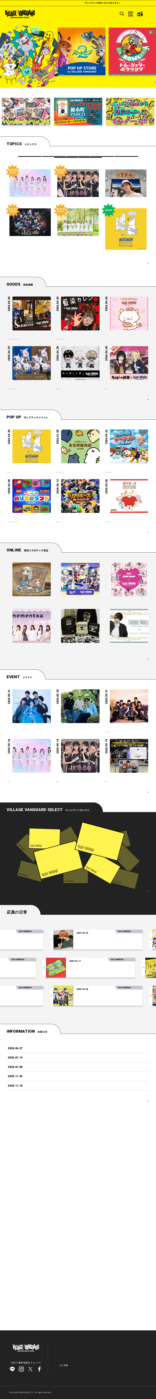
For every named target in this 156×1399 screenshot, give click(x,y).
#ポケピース (113, 631)
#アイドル (127, 885)
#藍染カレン (64, 365)
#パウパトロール (115, 556)
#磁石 (13, 370)
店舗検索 (91, 1354)
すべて (29, 157)
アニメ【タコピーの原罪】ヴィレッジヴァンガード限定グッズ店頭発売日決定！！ (126, 437)
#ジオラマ (15, 638)
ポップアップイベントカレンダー (127, 658)
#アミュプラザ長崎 (18, 386)
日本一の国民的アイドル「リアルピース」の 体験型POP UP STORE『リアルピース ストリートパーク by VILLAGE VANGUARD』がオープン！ (77, 619)
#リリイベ (112, 885)
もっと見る (137, 470)
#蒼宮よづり (16, 443)
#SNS (78, 365)
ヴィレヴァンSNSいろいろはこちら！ (122, 2)
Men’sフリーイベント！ (118, 937)
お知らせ (60, 1362)
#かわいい (80, 566)
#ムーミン (15, 556)
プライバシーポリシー (129, 1362)
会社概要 (93, 1362)
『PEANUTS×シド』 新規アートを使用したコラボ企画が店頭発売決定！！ (77, 782)
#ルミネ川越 (16, 454)
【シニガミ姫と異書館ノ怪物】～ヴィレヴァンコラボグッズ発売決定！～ (28, 731)
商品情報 (54, 157)
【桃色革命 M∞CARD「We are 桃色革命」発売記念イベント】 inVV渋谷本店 (77, 941)
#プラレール (16, 632)
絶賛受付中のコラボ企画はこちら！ (124, 800)
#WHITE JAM (17, 365)
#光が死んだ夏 (65, 447)
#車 (39, 632)
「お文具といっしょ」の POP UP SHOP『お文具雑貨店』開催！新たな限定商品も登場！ (77, 546)
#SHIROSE (34, 365)
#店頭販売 (39, 370)
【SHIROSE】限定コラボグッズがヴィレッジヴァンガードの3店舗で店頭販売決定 (29, 355)
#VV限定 (25, 370)
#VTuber (43, 449)
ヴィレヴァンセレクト (98, 1350)
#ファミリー (64, 566)
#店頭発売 (37, 386)
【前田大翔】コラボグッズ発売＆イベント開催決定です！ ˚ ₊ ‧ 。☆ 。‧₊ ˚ (126, 782)
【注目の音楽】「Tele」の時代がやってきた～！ (112, 1123)
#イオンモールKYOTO (20, 376)
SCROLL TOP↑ (136, 1391)
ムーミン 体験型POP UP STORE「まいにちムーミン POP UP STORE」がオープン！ (28, 546)
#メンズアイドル (132, 944)
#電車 (29, 632)
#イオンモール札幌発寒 (69, 370)
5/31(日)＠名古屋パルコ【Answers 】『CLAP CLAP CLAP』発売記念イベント (126, 875)
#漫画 (80, 447)
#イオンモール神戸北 (19, 381)
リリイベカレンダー (134, 967)
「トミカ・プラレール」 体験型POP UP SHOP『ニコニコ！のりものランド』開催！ (28, 617)
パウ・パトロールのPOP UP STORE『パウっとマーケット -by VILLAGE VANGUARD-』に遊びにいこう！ (125, 546)
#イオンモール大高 (67, 376)
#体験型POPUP (84, 636)
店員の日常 (90, 164)
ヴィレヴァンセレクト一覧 (129, 1074)
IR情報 (83, 1362)
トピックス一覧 (135, 276)
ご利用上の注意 (108, 1362)
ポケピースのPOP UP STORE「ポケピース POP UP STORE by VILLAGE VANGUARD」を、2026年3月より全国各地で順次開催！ (126, 619)
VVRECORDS (126, 157)
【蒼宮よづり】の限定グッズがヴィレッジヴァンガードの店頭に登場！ (28, 435)
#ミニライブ (113, 890)
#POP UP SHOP (32, 556)
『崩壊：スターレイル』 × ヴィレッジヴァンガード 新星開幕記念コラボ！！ (77, 731)
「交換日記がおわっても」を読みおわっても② (79, 1151)
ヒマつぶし (66, 164)
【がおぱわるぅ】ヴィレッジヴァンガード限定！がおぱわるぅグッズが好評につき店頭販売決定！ (126, 355)
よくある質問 (62, 1367)
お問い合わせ (78, 1367)
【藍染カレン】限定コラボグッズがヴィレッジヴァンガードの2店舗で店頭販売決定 (77, 355)
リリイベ (78, 157)
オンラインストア (126, 1342)
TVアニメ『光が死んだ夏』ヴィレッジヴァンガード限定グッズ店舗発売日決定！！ (77, 437)
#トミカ (43, 627)
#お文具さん (64, 556)
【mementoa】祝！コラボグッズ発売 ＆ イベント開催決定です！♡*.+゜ (28, 782)
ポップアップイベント (102, 157)
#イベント (29, 638)
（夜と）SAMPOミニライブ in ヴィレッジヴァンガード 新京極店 (29, 873)
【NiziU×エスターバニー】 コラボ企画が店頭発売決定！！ (125, 731)
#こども (83, 561)
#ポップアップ (16, 561)
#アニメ (92, 447)
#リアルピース (65, 636)
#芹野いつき (32, 443)
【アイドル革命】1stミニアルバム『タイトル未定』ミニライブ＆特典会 (29, 939)
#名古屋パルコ (131, 890)
